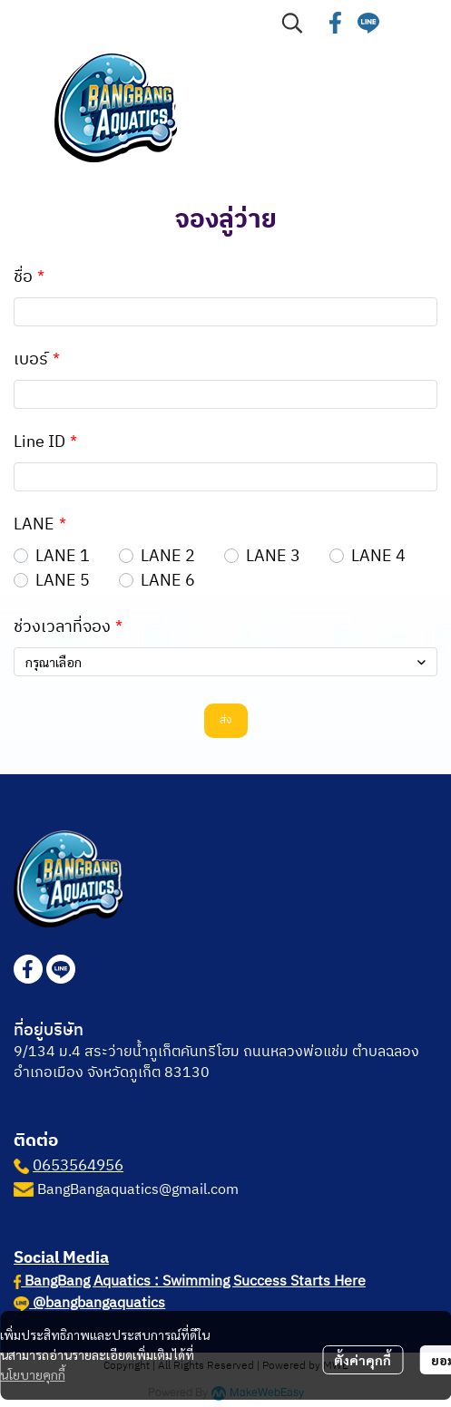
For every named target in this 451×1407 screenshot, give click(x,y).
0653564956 (78, 1166)
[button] (292, 22)
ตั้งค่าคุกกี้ (362, 1360)
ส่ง (226, 720)
